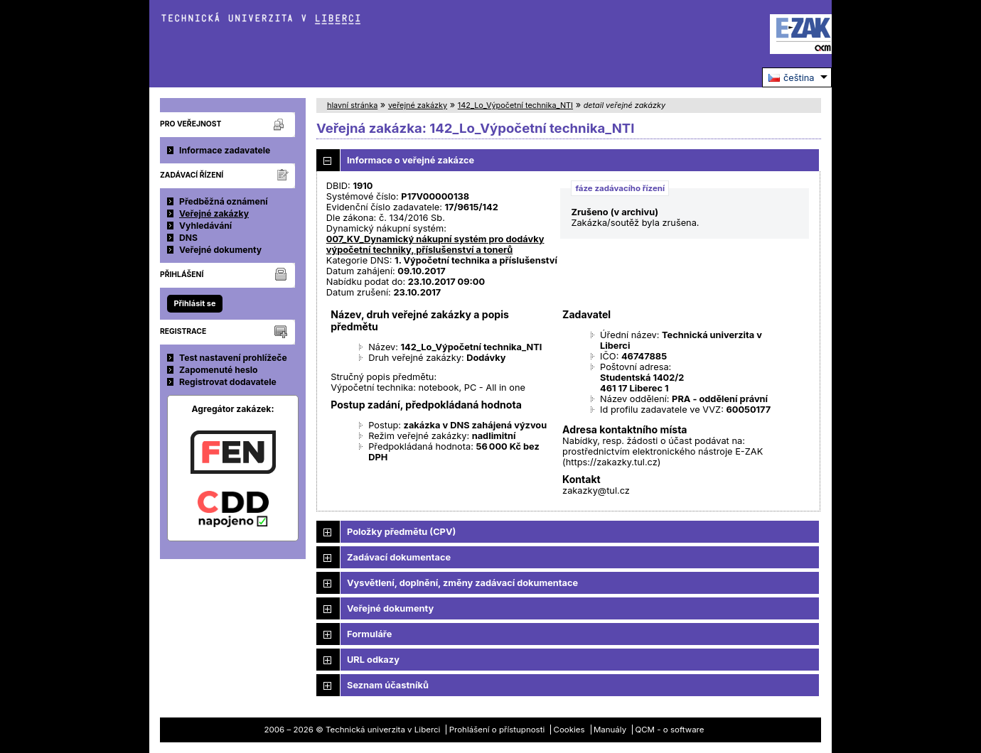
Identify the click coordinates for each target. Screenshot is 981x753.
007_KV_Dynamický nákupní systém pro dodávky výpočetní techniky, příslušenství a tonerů (435, 244)
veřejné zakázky (417, 105)
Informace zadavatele (224, 150)
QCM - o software (669, 730)
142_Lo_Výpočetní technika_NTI (515, 105)
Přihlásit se (194, 303)
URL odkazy (373, 659)
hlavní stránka (352, 105)
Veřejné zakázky (214, 213)
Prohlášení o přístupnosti (497, 730)
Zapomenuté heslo (218, 369)
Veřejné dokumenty (220, 249)
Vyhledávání (205, 225)
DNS (188, 237)
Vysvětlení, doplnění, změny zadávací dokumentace (462, 583)
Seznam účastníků (388, 685)
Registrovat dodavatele (228, 381)
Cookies (569, 730)
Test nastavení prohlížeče (233, 357)
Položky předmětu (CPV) (401, 531)
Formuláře (369, 634)
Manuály (610, 730)
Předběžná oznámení (223, 201)
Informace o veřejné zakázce (410, 160)
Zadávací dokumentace (399, 557)
